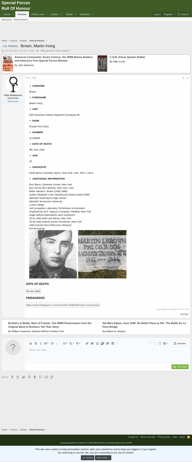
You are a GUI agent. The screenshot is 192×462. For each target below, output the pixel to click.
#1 (188, 78)
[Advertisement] (96, 31)
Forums (22, 14)
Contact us (133, 437)
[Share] (183, 78)
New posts (6, 19)
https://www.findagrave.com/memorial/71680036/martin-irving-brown (62, 305)
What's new (37, 14)
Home (7, 14)
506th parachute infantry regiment (54, 51)
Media (69, 14)
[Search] (183, 14)
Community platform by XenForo (84, 443)
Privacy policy (164, 437)
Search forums (21, 19)
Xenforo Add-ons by (120, 443)
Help (175, 437)
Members (85, 14)
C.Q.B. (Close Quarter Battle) (127, 57)
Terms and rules (147, 437)
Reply (185, 314)
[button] (13, 14)
